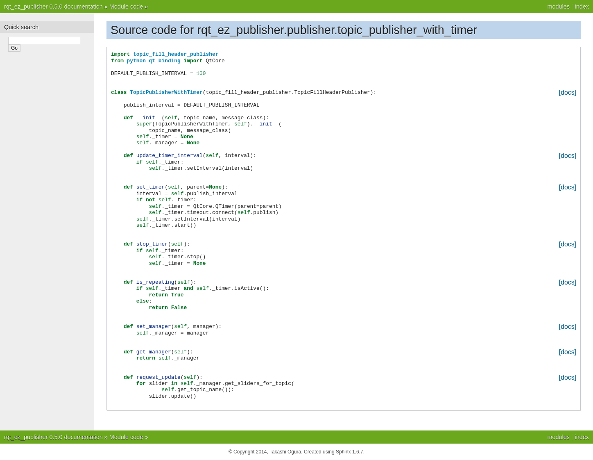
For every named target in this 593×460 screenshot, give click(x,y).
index (582, 6)
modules (558, 6)
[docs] (567, 92)
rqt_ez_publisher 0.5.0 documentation (53, 6)
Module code (126, 6)
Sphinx (343, 452)
